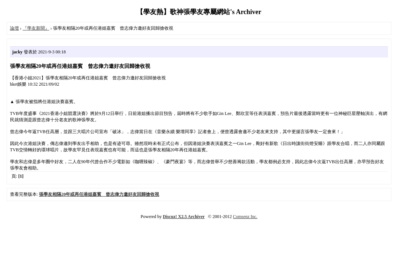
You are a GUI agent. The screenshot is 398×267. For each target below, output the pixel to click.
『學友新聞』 (36, 28)
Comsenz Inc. (245, 216)
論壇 (14, 28)
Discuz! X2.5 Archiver (184, 216)
